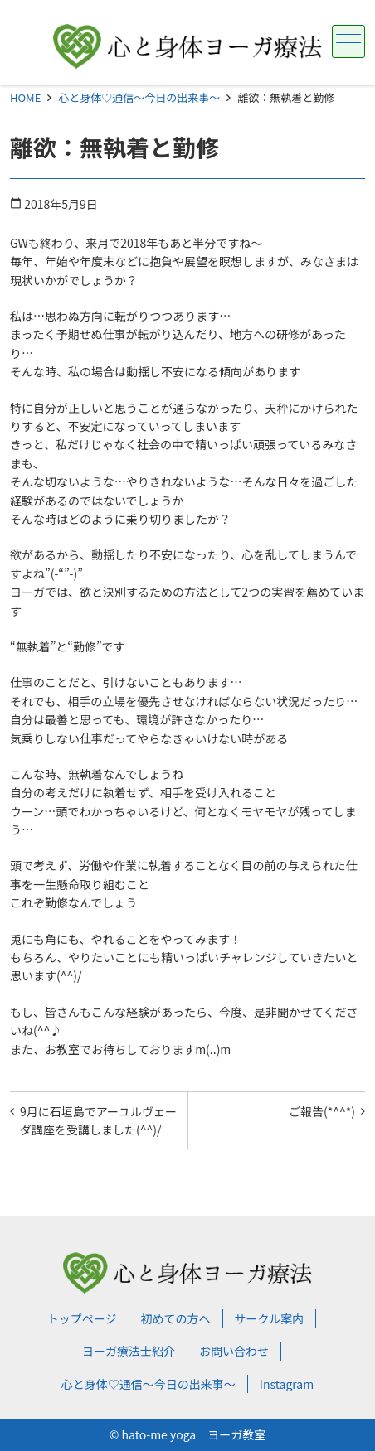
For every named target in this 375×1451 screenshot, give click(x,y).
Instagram (287, 1384)
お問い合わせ (234, 1350)
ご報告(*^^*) (322, 1111)
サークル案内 (269, 1318)
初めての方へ (176, 1318)
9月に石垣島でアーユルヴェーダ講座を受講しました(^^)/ (98, 1120)
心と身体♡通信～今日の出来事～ (139, 97)
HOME (25, 97)
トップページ (82, 1318)
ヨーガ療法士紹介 (128, 1350)
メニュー (346, 42)
